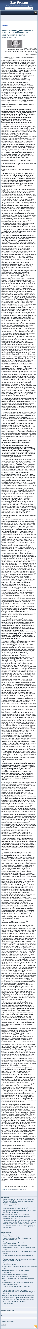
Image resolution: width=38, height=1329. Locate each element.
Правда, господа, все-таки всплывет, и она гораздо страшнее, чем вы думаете (19, 1260)
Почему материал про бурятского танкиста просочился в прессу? (17, 1239)
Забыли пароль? (8, 1321)
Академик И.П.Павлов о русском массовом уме (18, 1295)
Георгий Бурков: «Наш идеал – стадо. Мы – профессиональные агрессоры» (17, 1287)
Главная (5, 25)
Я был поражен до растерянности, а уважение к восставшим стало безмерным (18, 1256)
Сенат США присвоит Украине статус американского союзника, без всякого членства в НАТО (19, 1247)
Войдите (4, 1189)
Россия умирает (8, 1234)
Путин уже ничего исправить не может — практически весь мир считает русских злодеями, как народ (19, 1291)
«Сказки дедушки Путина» (11, 1205)
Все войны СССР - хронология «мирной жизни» (18, 1297)
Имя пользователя (8, 1310)
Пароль (4, 1316)
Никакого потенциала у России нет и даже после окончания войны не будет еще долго (19, 1208)
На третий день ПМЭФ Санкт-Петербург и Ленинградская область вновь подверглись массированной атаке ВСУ (17, 1216)
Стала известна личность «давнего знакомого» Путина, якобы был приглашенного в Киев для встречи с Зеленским (18, 1201)
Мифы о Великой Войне (11, 1236)
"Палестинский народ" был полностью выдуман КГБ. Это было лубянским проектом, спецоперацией (18, 1301)
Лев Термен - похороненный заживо (15, 1274)
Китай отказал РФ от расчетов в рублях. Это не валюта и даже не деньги (18, 1283)
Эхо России (19, 3)
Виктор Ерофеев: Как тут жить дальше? (16, 1276)
